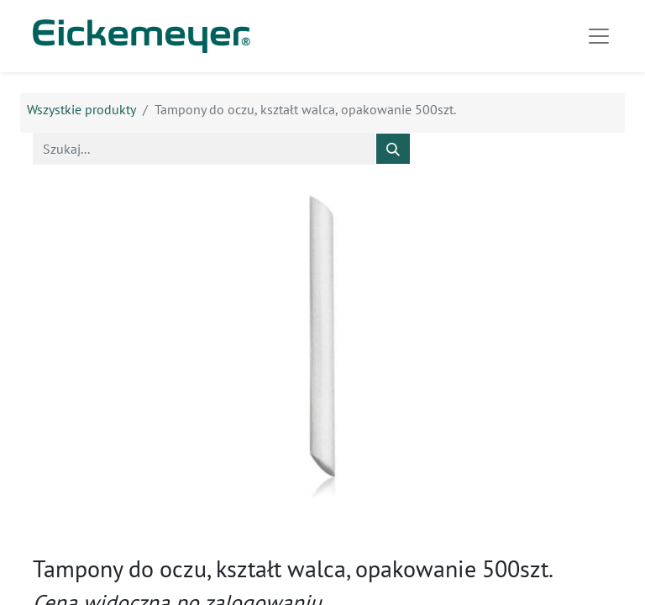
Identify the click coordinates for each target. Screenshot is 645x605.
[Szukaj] (393, 149)
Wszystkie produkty (81, 109)
